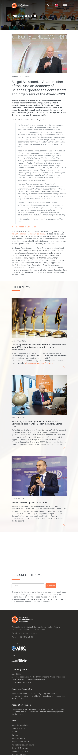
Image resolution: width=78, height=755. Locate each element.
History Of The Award (20, 748)
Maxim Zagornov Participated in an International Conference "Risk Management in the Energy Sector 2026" (37, 424)
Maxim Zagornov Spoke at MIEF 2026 (29, 502)
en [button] (58, 5)
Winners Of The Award (20, 751)
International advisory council (23, 745)
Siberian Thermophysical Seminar (33, 234)
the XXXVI (15, 234)
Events (14, 732)
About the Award (18, 738)
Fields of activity (18, 728)
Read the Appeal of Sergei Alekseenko (26, 227)
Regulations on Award (20, 742)
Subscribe (51, 586)
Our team (15, 735)
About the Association (20, 725)
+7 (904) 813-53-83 (25, 637)
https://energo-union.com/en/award (39, 363)
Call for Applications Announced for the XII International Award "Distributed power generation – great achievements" (39, 347)
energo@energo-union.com (28, 633)
